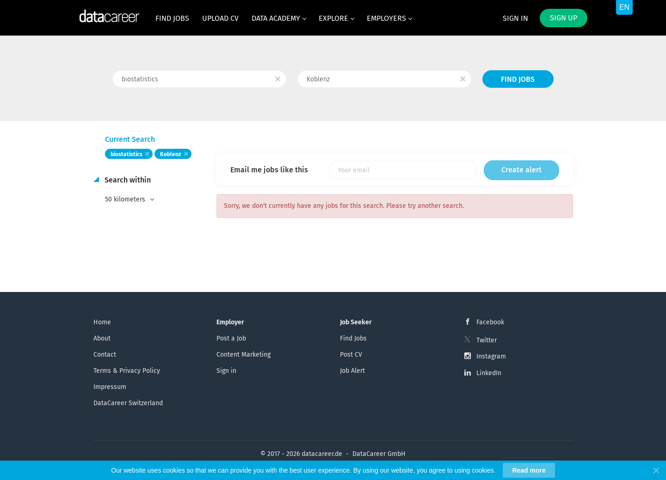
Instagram (491, 356)
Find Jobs (518, 79)
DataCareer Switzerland (128, 403)
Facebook (490, 322)
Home (102, 322)
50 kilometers (126, 199)
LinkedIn (488, 373)
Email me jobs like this (269, 169)
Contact (104, 354)
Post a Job (231, 338)
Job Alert (352, 371)
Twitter (486, 340)
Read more (528, 470)
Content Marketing (243, 354)
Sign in (515, 18)
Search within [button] (127, 180)
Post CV (351, 354)
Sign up (563, 17)
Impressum (109, 387)
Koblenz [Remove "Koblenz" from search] (170, 154)
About (102, 338)
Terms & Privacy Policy (126, 371)
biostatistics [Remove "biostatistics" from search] (126, 154)
